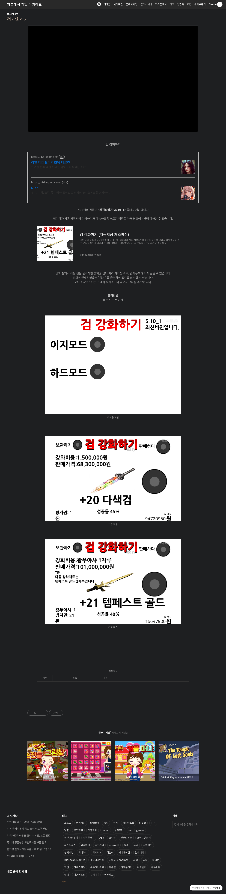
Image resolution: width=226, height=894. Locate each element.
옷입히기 (78, 830)
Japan (105, 830)
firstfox (94, 822)
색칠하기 (92, 830)
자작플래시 (161, 4)
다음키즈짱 (79, 874)
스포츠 (67, 822)
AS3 (101, 837)
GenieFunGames (118, 860)
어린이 (110, 852)
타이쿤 (155, 860)
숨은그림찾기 (97, 867)
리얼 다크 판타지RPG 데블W (50, 162)
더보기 (65, 881)
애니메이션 (124, 852)
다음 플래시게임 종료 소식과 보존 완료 (27, 828)
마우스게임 (79, 867)
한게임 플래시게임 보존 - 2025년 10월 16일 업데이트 (30, 849)
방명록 (180, 4)
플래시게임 (131, 4)
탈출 (66, 830)
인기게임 (68, 852)
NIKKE (35, 188)
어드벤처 (141, 867)
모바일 (112, 837)
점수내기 (139, 852)
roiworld (114, 845)
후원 (189, 4)
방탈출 (142, 822)
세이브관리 (200, 4)
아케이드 (97, 852)
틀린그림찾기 (71, 837)
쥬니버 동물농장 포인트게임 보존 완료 (27, 842)
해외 (66, 874)
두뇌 (135, 845)
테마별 (106, 4)
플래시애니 (146, 4)
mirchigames (136, 830)
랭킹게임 (80, 822)
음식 (106, 822)
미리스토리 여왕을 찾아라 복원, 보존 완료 (28, 835)
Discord (213, 4)
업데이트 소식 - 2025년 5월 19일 (24, 821)
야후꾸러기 (126, 867)
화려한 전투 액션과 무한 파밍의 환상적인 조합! (59, 167)
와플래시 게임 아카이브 (24, 4)
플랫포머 (118, 830)
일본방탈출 (126, 837)
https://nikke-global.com (46, 182)
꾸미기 (93, 874)
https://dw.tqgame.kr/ (44, 156)
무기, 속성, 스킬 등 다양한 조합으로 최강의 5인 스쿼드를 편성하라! (70, 192)
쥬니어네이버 (97, 860)
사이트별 (118, 4)
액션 (66, 867)
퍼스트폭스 (70, 845)
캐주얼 (112, 867)
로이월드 (147, 845)
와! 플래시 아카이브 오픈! (20, 856)
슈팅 (115, 822)
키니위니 (83, 852)
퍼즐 (135, 860)
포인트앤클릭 (144, 837)
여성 (153, 822)
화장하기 (85, 845)
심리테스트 (128, 822)
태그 (172, 4)
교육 (145, 860)
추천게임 (99, 845)
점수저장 (155, 867)
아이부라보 (108, 874)
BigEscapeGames (74, 860)
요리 (126, 845)
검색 (215, 824)
